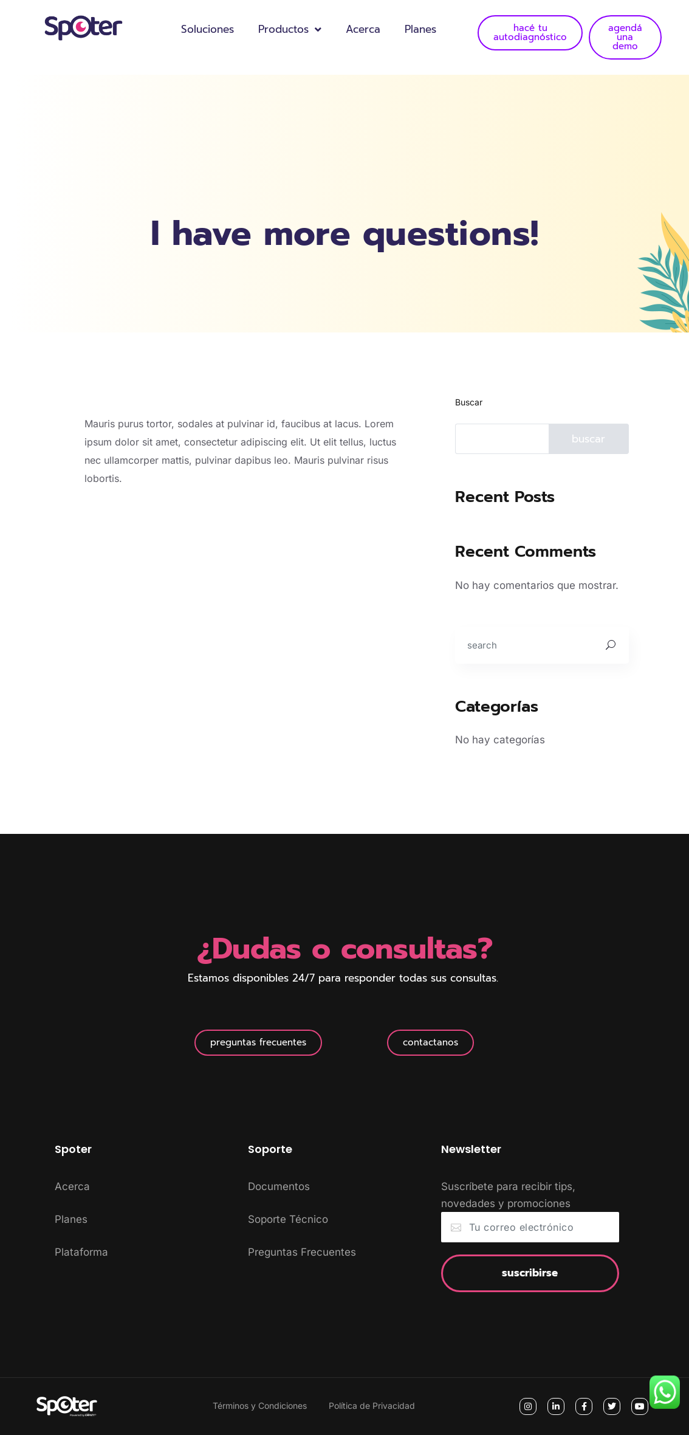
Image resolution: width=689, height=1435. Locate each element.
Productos (289, 29)
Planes (420, 29)
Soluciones (207, 29)
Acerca (363, 29)
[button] (258, 1043)
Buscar (468, 402)
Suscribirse (530, 1273)
